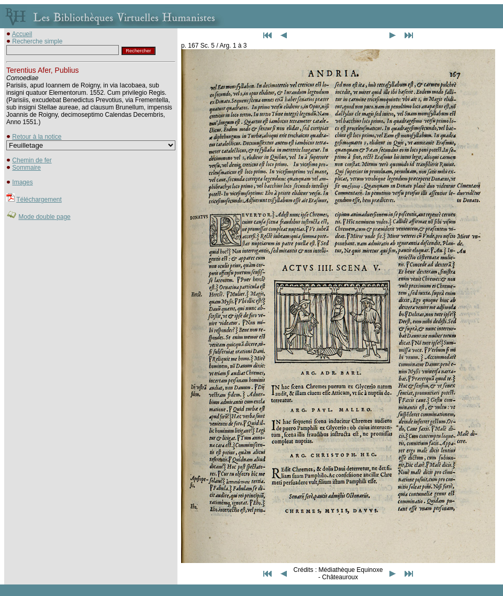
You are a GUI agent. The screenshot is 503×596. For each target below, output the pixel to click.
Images (22, 182)
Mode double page (44, 216)
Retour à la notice (36, 136)
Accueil (22, 34)
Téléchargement (39, 199)
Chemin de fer (31, 160)
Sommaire (26, 167)
